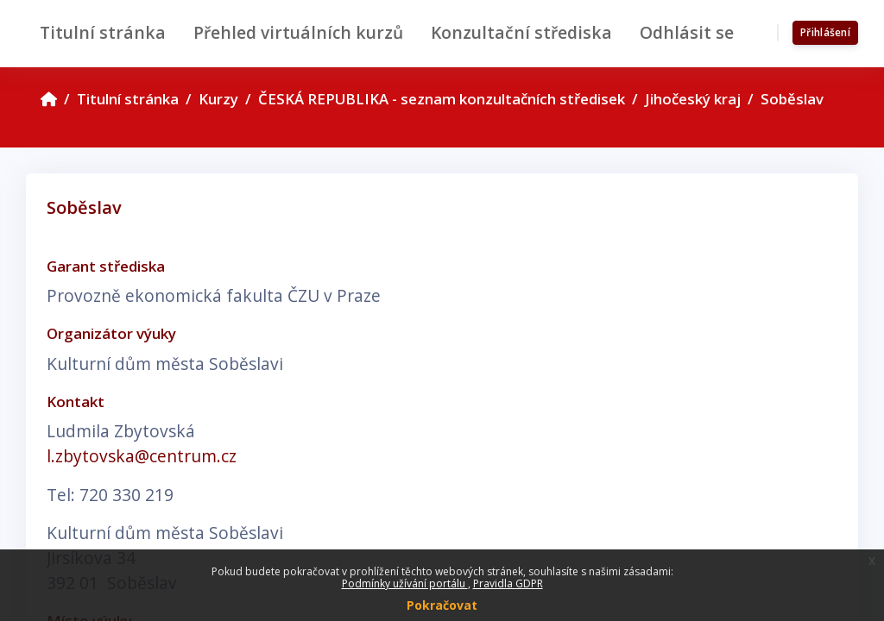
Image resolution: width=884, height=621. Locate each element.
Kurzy (218, 99)
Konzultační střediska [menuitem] (521, 32)
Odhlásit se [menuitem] (687, 32)
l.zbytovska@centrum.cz (142, 455)
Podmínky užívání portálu (405, 583)
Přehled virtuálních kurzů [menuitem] (298, 32)
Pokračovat (442, 605)
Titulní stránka (128, 99)
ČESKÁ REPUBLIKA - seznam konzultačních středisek (441, 99)
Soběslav (792, 99)
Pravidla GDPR (508, 583)
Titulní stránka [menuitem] (103, 32)
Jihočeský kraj (693, 99)
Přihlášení (825, 32)
